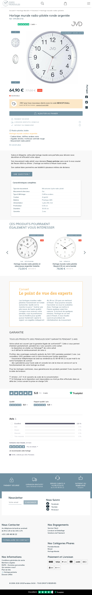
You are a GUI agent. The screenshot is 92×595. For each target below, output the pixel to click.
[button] (7, 252)
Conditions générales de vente (13, 560)
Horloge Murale (24, 10)
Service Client (53, 528)
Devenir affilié (7, 574)
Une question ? (22, 174)
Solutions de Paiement (56, 533)
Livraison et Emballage (56, 530)
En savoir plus (15, 145)
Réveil (50, 549)
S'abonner (30, 502)
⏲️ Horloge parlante (9, 572)
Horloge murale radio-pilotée (52, 10)
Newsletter (16, 497)
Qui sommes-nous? (9, 567)
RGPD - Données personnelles (13, 565)
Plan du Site (6, 570)
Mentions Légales (8, 563)
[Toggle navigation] (88, 3)
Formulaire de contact (16, 540)
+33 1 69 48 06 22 (9, 534)
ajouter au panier (46, 113)
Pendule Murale (53, 547)
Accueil (13, 10)
